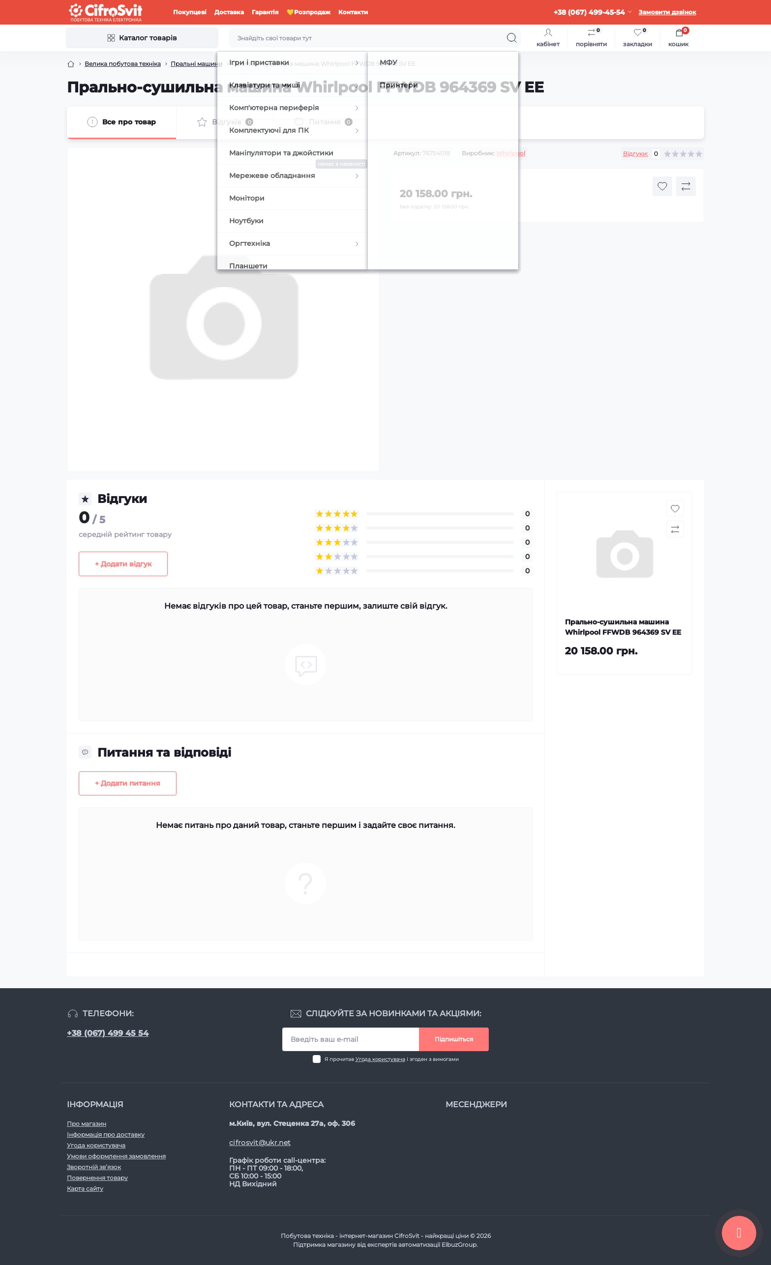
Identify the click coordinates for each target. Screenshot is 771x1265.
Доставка (229, 12)
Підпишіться (454, 1039)
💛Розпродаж (308, 12)
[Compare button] (686, 186)
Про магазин (86, 1123)
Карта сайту (85, 1188)
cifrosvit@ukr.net (260, 1142)
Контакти (353, 12)
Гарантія (265, 12)
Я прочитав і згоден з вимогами (392, 1059)
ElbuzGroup (459, 1244)
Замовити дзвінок (667, 12)
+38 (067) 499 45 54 (107, 1033)
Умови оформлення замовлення (116, 1156)
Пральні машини (196, 63)
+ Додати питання (127, 783)
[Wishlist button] (662, 186)
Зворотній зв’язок (94, 1167)
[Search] (512, 38)
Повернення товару (97, 1177)
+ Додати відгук (123, 563)
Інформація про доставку (106, 1134)
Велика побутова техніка (123, 63)
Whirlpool (510, 153)
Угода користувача (380, 1059)
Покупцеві (190, 12)
